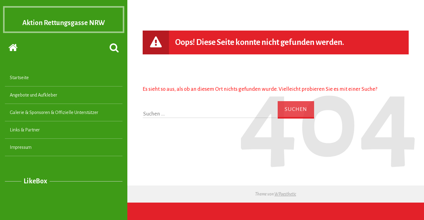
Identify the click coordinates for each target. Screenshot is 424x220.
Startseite (19, 89)
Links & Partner (25, 141)
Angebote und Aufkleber (33, 107)
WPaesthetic (285, 194)
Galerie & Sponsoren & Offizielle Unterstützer (54, 124)
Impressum (21, 159)
